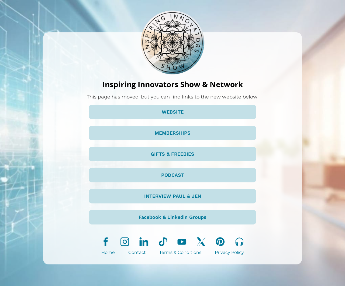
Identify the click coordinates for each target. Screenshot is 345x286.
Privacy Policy (229, 252)
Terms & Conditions (180, 252)
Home (108, 252)
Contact (137, 252)
